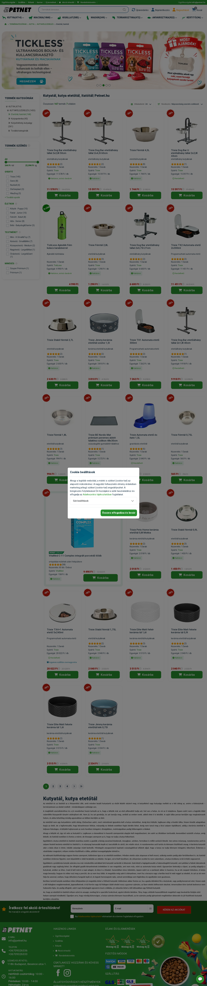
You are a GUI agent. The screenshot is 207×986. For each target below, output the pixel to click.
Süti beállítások (81, 500)
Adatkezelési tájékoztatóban (97, 494)
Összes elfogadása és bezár (118, 512)
